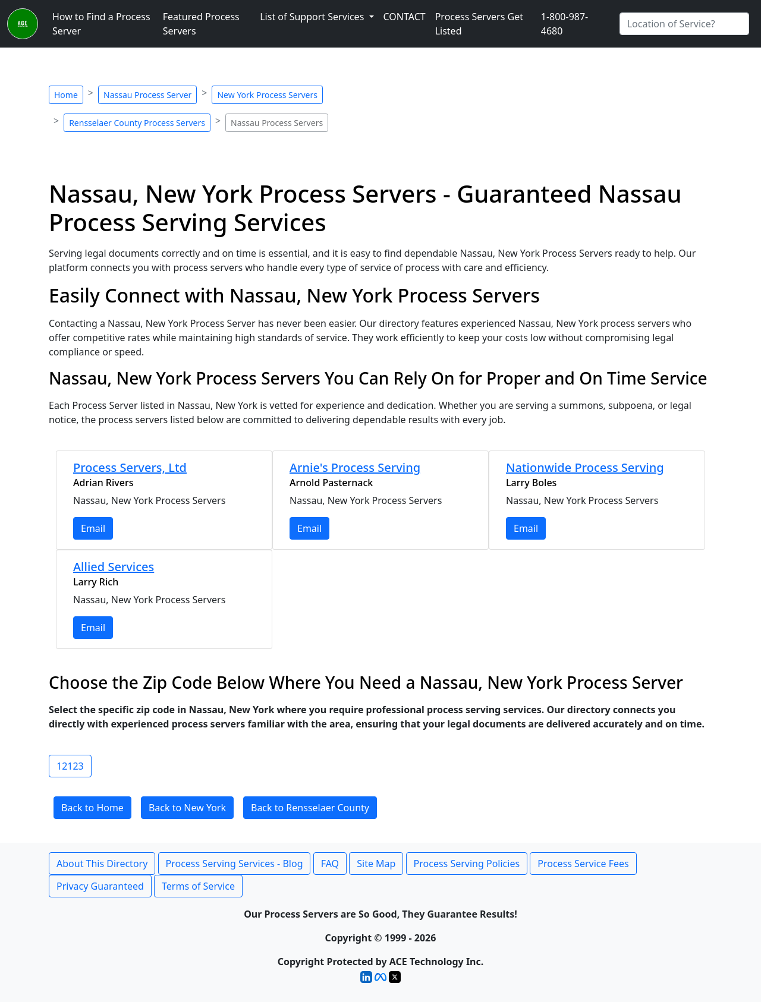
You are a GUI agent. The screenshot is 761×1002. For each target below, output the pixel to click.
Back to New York (187, 807)
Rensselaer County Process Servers (137, 122)
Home (66, 94)
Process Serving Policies (467, 863)
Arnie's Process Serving (355, 467)
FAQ (330, 863)
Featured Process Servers (201, 23)
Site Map (376, 863)
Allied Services (113, 567)
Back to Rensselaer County (310, 807)
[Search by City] (684, 23)
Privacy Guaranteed (100, 886)
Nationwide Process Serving (585, 467)
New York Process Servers (267, 94)
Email (93, 528)
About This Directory (101, 863)
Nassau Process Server (147, 94)
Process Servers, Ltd (130, 467)
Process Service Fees (582, 863)
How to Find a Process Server (101, 23)
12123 (70, 766)
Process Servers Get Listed (479, 23)
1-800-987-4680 (565, 23)
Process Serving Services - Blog (234, 863)
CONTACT (404, 16)
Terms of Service (198, 886)
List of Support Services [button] (313, 16)
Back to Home (92, 807)
